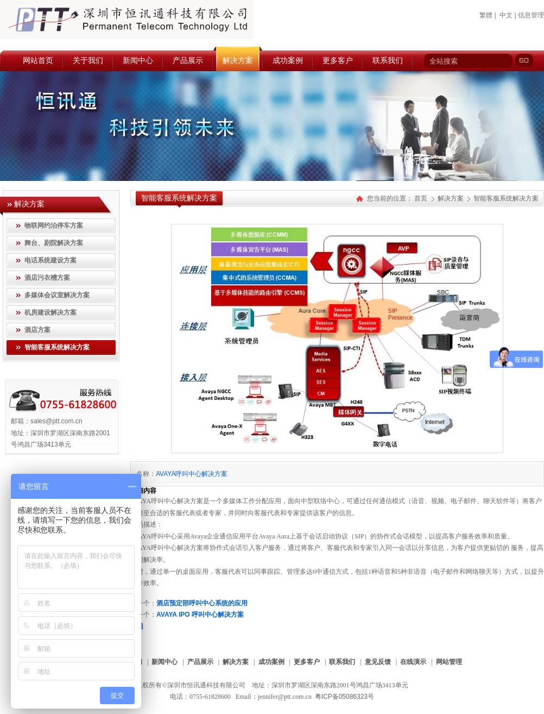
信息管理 (531, 15)
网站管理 (449, 662)
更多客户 (307, 662)
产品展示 (200, 662)
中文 (506, 15)
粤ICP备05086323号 (344, 696)
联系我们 (342, 662)
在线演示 (413, 662)
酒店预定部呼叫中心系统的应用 (202, 603)
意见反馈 (378, 662)
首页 (420, 198)
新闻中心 (164, 662)
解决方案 (451, 198)
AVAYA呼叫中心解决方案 (191, 474)
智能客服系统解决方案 (506, 198)
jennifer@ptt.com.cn (285, 696)
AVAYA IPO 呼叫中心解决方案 (200, 614)
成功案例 (271, 662)
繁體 (485, 15)
